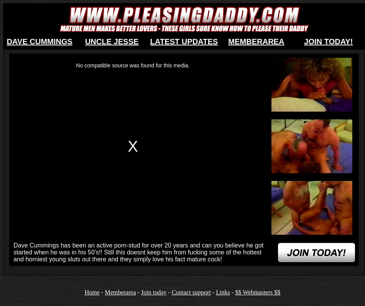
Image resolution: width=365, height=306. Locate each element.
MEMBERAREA (256, 41)
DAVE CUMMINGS (39, 41)
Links (223, 292)
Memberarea (120, 292)
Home (92, 292)
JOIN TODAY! (328, 41)
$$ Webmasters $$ (258, 292)
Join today (153, 292)
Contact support (191, 292)
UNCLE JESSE (112, 41)
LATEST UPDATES (184, 41)
